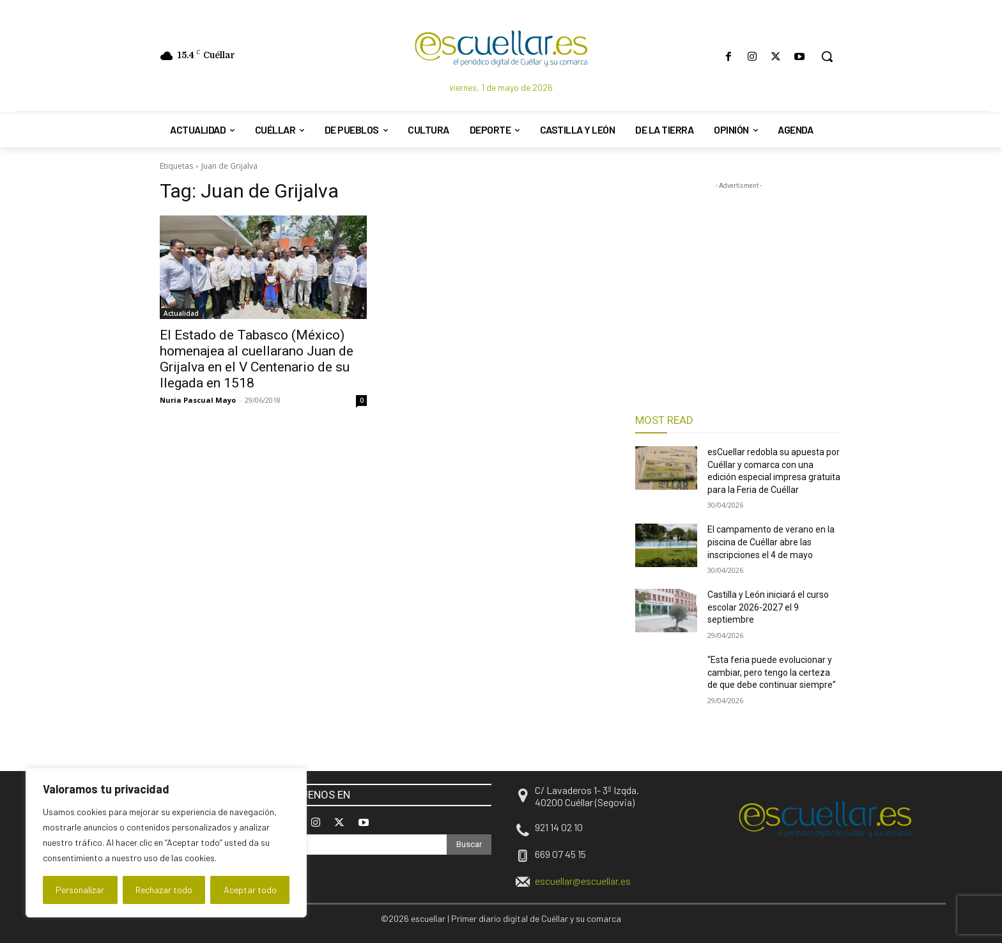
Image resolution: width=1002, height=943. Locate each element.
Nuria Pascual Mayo (198, 400)
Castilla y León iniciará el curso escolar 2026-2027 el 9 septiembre (768, 607)
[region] (166, 842)
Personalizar (80, 889)
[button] (827, 56)
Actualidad (181, 313)
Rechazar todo (163, 889)
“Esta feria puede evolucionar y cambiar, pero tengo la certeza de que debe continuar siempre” (771, 672)
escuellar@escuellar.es (583, 881)
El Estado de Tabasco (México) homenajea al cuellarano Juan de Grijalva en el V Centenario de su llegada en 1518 (256, 359)
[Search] (469, 844)
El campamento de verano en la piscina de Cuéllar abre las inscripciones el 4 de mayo (771, 541)
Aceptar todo (250, 889)
